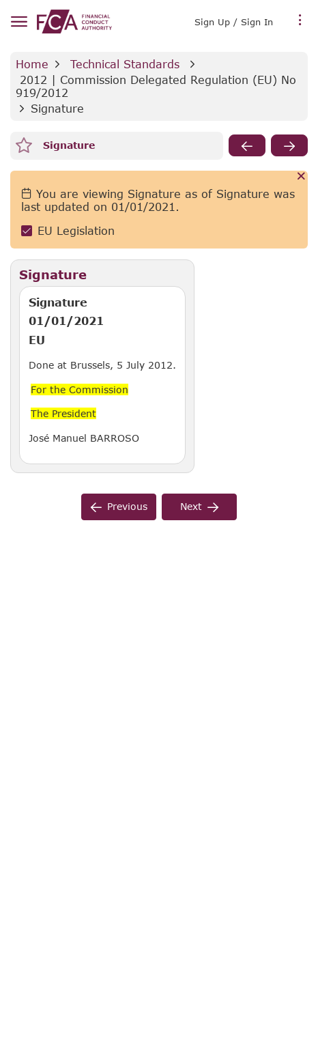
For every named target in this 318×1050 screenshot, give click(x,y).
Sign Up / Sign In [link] (233, 21)
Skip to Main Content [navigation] (0, 0)
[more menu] (300, 20)
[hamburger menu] (18, 22)
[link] (74, 21)
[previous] (247, 145)
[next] (289, 145)
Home (32, 63)
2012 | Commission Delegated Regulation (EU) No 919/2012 (158, 86)
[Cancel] (301, 177)
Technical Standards (125, 63)
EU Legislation (76, 230)
